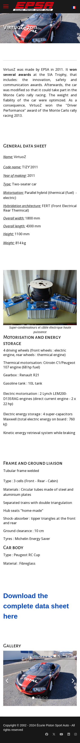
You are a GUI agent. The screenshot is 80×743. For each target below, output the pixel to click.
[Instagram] (75, 734)
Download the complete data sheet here (36, 606)
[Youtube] (61, 734)
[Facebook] (46, 734)
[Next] (72, 678)
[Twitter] (53, 734)
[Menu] (6, 6)
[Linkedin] (68, 734)
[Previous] (7, 678)
